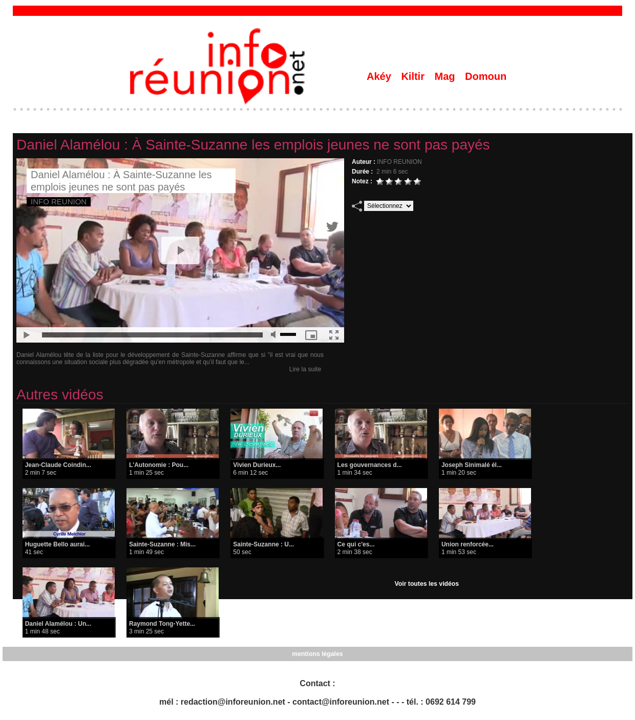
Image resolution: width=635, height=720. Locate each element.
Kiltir (414, 76)
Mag (446, 76)
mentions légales (317, 654)
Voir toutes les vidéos (426, 583)
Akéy (380, 76)
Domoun (485, 76)
